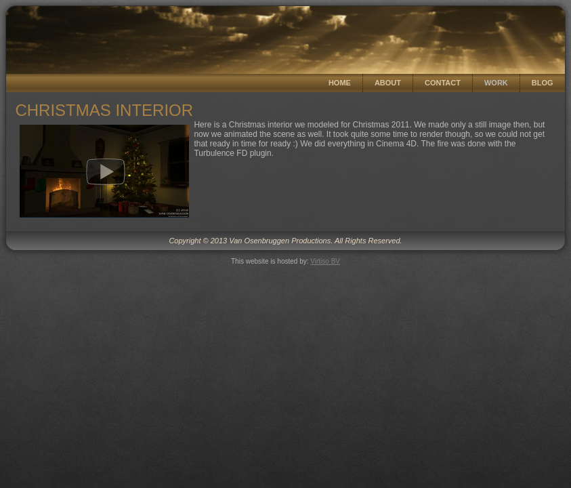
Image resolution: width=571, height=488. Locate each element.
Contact (443, 83)
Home (340, 83)
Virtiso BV (325, 261)
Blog (542, 83)
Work (496, 83)
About (388, 83)
